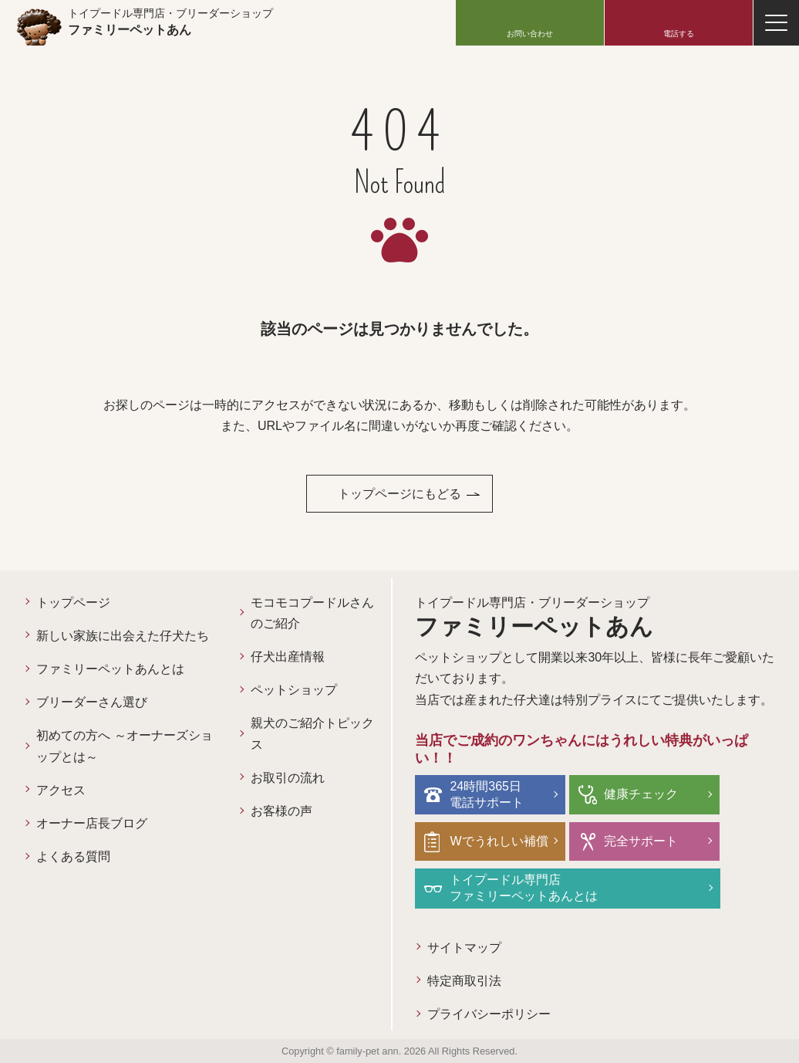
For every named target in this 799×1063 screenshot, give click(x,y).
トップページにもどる (399, 493)
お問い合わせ (530, 33)
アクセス (61, 790)
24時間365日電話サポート (487, 794)
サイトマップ (464, 947)
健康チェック (641, 794)
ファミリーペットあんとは (110, 668)
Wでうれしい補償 (499, 841)
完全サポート (641, 841)
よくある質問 (73, 856)
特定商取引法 (464, 980)
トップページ (73, 602)
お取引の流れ (288, 777)
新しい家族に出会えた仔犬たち (122, 635)
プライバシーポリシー (489, 1014)
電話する (678, 33)
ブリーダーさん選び (91, 702)
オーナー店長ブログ (91, 823)
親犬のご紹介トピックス (312, 733)
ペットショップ (294, 689)
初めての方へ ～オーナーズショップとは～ (124, 746)
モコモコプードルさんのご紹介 (312, 613)
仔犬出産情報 (288, 656)
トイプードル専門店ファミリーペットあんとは (524, 887)
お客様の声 (281, 811)
